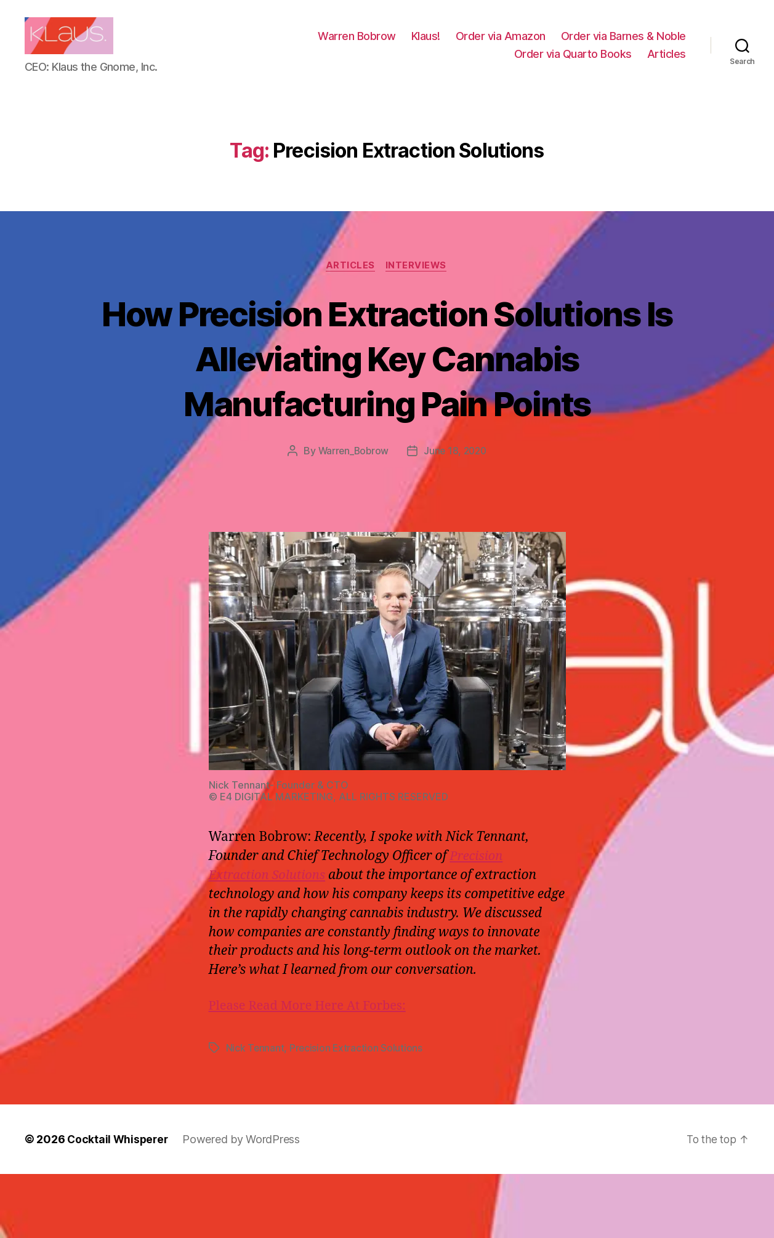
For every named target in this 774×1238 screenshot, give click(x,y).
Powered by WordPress (244, 1203)
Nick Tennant (255, 1112)
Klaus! (425, 45)
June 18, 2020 (457, 515)
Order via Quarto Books (573, 63)
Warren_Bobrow (352, 515)
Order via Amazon (501, 45)
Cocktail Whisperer (119, 1203)
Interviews (418, 284)
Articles (666, 63)
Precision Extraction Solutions (357, 1112)
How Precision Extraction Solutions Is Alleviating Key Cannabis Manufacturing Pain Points (386, 399)
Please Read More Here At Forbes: (312, 1069)
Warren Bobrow (357, 45)
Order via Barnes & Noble (623, 45)
